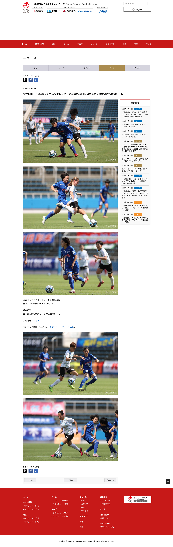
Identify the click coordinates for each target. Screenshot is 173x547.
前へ (31, 480)
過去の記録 (104, 514)
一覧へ (70, 480)
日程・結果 (39, 44)
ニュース (94, 44)
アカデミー (85, 511)
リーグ (83, 500)
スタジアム (110, 44)
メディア (84, 504)
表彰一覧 (104, 518)
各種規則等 (105, 504)
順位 (54, 44)
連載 (136, 44)
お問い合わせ (105, 523)
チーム (66, 44)
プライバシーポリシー (109, 527)
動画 (124, 44)
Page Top (168, 481)
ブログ (80, 44)
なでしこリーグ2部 (31, 509)
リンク (148, 44)
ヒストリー (105, 500)
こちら (36, 320)
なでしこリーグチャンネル (62, 327)
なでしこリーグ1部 (31, 505)
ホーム (24, 44)
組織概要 (103, 497)
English (139, 9)
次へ (109, 480)
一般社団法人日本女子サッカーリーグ (65, 4)
